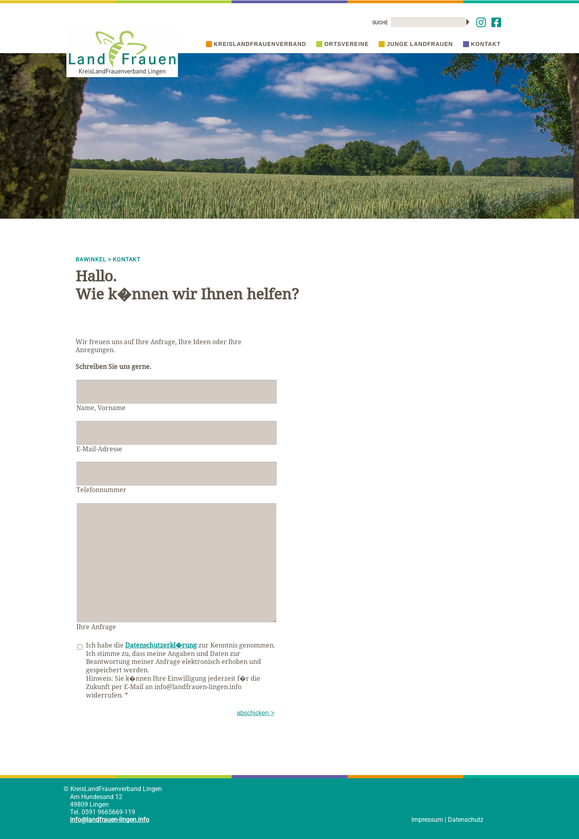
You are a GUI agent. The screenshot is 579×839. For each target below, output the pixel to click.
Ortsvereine (342, 44)
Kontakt (482, 44)
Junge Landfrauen (416, 44)
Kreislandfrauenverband (256, 44)
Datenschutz (465, 819)
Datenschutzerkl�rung (161, 645)
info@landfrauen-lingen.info (109, 819)
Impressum (427, 819)
